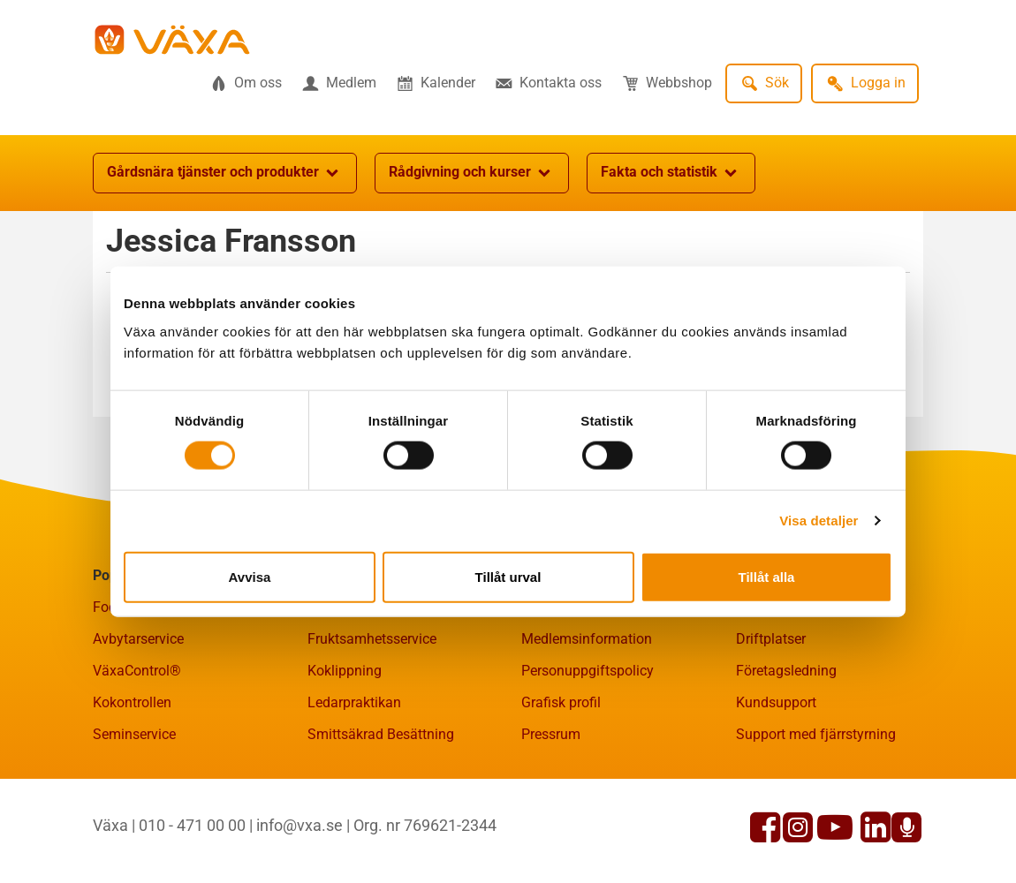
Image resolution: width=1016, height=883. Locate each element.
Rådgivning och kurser (472, 173)
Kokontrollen (132, 702)
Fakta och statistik (671, 173)
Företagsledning (786, 670)
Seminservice (134, 734)
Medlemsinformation (586, 638)
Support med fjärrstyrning (816, 734)
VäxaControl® (137, 670)
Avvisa (250, 576)
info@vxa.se (299, 825)
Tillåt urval (508, 576)
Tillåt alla (767, 576)
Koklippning (344, 670)
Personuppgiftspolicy (587, 670)
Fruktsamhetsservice (371, 638)
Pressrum (550, 734)
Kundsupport (776, 702)
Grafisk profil (561, 702)
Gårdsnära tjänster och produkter (225, 173)
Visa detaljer (818, 520)
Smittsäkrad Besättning (380, 734)
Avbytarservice (138, 638)
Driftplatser (771, 638)
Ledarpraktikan (354, 702)
